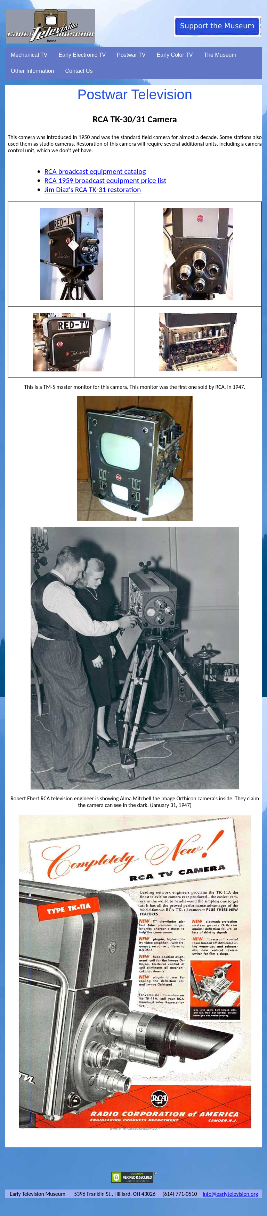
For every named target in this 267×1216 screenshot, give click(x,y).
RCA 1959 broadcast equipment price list (105, 180)
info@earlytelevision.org (230, 1194)
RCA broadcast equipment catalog (95, 171)
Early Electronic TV (82, 55)
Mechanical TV (29, 55)
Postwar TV (131, 55)
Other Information (32, 71)
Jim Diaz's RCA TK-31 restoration (92, 189)
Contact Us (79, 71)
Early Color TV (175, 55)
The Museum (220, 55)
